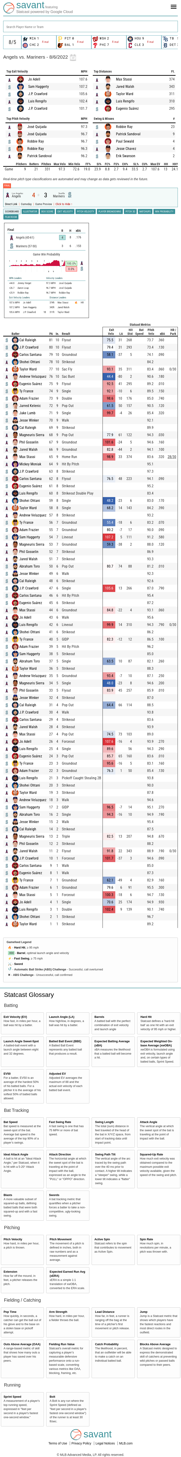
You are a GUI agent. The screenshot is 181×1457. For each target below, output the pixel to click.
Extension (10, 1271)
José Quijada (37, 127)
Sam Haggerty (38, 86)
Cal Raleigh (27, 340)
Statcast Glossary (29, 994)
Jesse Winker (29, 420)
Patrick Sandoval (39, 156)
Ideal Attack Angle (16, 1154)
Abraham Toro (29, 566)
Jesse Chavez (126, 148)
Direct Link (11, 204)
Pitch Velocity (13, 1239)
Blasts (8, 1195)
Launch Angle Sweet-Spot (21, 1041)
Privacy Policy (81, 1443)
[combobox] (90, 26)
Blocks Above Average (155, 1344)
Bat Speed (11, 1122)
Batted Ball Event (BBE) (65, 1041)
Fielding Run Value (62, 1344)
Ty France (26, 391)
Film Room (11, 217)
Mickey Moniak (30, 464)
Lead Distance (104, 1312)
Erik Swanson (125, 156)
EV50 (7, 1073)
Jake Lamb (27, 413)
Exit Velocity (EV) (15, 1017)
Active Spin (102, 1239)
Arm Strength (58, 1312)
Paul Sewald (125, 141)
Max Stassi (124, 79)
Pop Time (10, 1312)
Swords (54, 1195)
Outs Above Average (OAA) (22, 1344)
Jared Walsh (125, 86)
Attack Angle (148, 1122)
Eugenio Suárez (127, 108)
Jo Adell (34, 79)
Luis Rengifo (37, 101)
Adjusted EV (57, 1073)
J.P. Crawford (37, 94)
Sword (18, 964)
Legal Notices (106, 1443)
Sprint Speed (12, 1396)
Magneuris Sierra (31, 435)
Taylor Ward (124, 94)
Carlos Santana (30, 354)
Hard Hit (19, 947)
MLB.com (126, 1443)
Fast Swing (21, 958)
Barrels (99, 1017)
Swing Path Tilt (105, 1154)
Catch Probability (107, 1344)
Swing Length (104, 1122)
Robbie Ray (35, 141)
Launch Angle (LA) (61, 1017)
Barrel (21, 953)
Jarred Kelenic (30, 406)
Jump (144, 1312)
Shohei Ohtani (29, 362)
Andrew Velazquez (32, 376)
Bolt (52, 1396)
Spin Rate (146, 1239)
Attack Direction (60, 1154)
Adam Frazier (29, 398)
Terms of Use (58, 1443)
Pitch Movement (61, 1239)
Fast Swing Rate (60, 1122)
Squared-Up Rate (151, 1154)
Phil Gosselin (28, 442)
